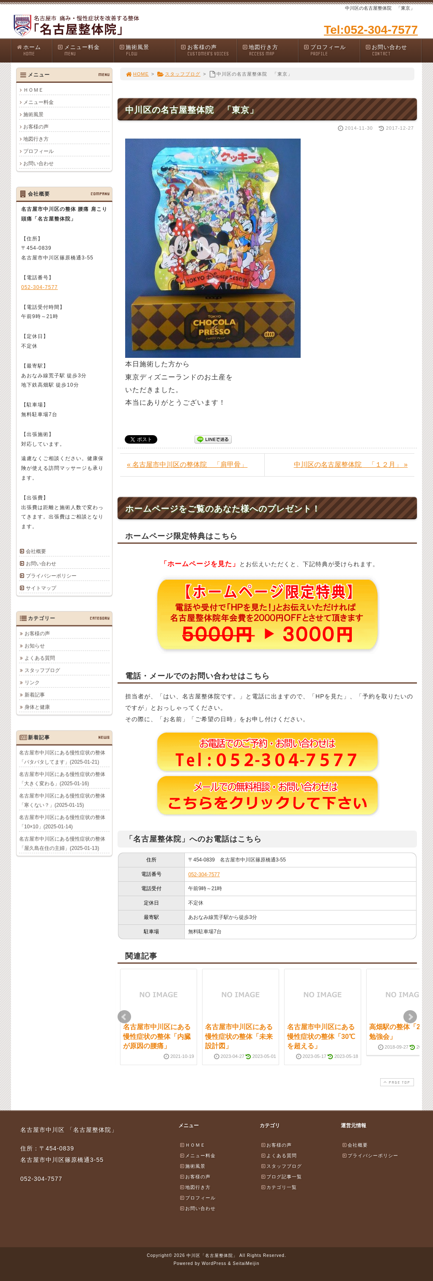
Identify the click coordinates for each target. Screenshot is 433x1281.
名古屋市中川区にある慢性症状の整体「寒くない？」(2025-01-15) (62, 800)
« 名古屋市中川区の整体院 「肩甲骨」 (187, 464)
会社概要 (36, 551)
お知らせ (35, 646)
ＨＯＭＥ (33, 90)
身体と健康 (37, 707)
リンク (32, 682)
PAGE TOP (396, 1082)
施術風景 (147, 50)
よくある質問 (40, 658)
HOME (137, 73)
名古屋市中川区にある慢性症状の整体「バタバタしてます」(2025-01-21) (62, 757)
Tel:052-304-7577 (371, 29)
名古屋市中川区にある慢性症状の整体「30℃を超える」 (321, 1036)
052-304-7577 (204, 875)
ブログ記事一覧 (281, 1176)
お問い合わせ (393, 50)
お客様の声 (208, 50)
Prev (124, 1017)
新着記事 (35, 695)
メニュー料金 (85, 50)
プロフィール (331, 50)
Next (410, 1017)
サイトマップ (41, 588)
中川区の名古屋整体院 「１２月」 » (351, 464)
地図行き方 (270, 50)
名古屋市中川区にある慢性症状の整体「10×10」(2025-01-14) (62, 821)
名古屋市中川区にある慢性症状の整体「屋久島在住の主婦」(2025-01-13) (62, 843)
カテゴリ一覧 (278, 1187)
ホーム (34, 50)
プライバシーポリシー (51, 576)
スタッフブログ (178, 73)
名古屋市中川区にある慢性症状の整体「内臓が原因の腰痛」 (157, 1036)
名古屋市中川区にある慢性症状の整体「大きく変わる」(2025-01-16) (62, 778)
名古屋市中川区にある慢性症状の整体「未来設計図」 (239, 1036)
